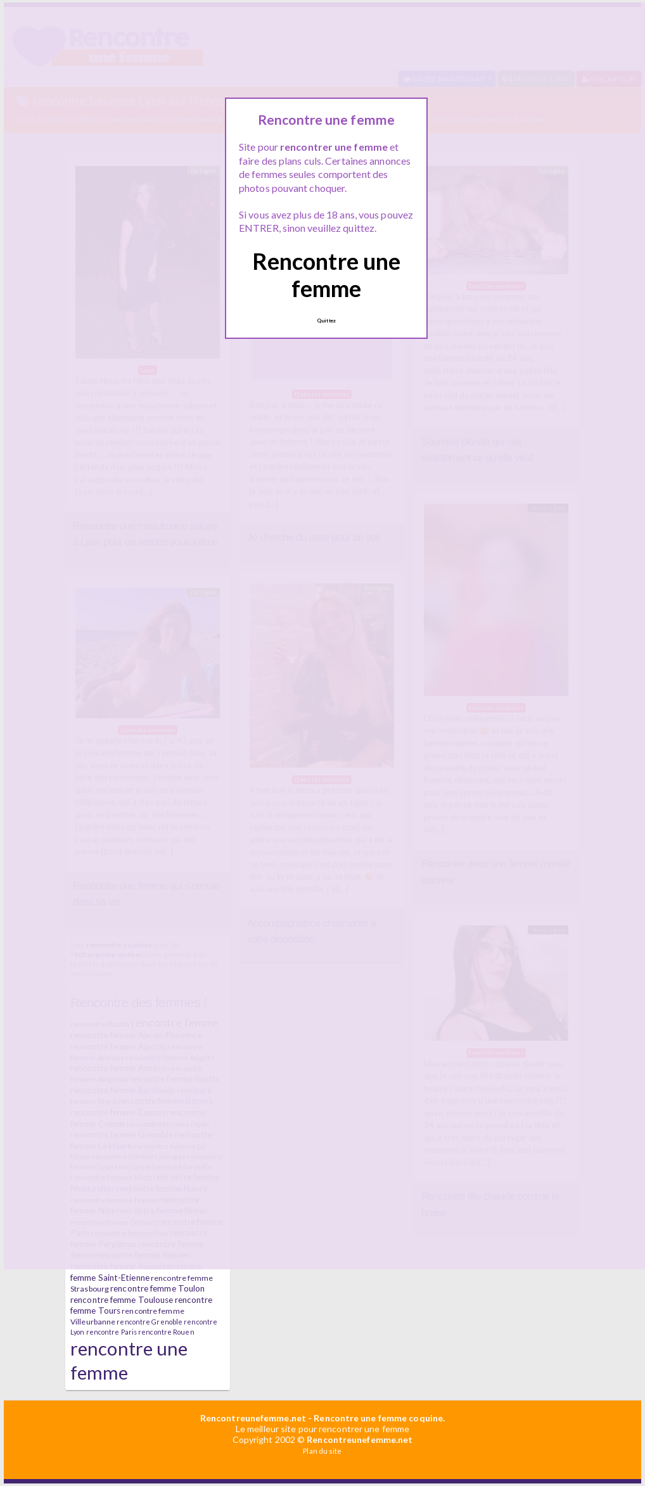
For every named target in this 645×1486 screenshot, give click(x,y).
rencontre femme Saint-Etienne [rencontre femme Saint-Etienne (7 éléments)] (135, 1272)
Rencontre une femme (326, 274)
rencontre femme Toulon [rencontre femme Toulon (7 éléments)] (157, 1288)
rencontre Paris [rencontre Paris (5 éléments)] (111, 1332)
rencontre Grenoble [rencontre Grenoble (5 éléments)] (149, 1322)
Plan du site (322, 1451)
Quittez (326, 320)
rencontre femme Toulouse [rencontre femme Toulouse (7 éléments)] (121, 1300)
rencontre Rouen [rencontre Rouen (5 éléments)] (166, 1332)
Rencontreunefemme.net (253, 1418)
